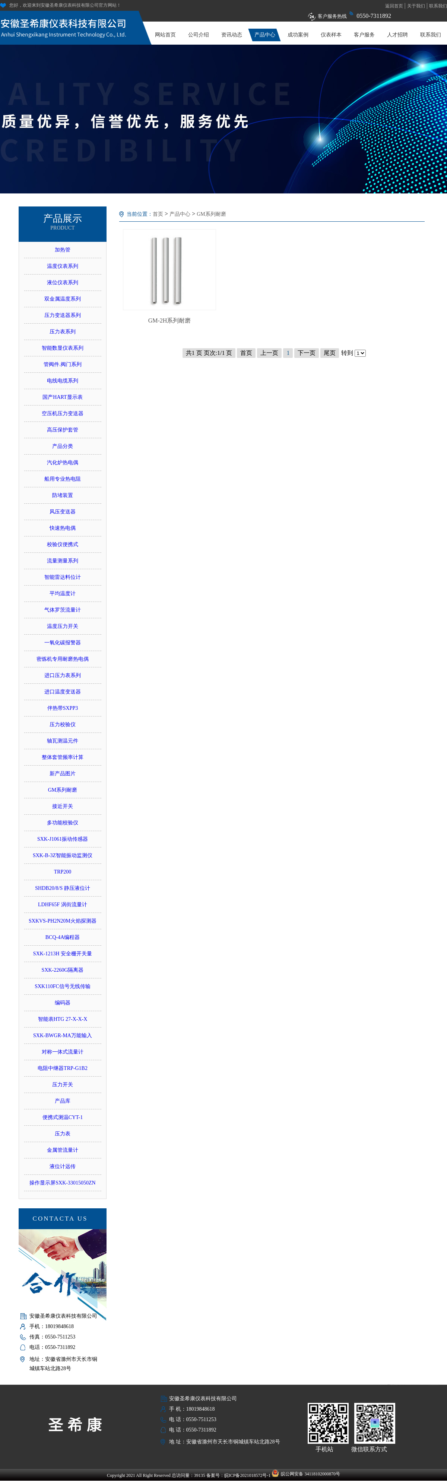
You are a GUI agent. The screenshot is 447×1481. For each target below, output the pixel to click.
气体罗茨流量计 (62, 610)
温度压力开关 (62, 626)
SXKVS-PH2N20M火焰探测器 (62, 921)
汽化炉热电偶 (62, 462)
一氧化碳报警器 (62, 642)
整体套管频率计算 (62, 757)
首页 (158, 214)
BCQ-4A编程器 (62, 937)
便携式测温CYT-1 (62, 1117)
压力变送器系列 (62, 315)
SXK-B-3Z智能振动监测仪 (62, 855)
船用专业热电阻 (62, 479)
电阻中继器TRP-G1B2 (63, 1068)
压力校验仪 (63, 724)
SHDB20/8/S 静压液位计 (62, 888)
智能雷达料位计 (62, 577)
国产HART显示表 (62, 397)
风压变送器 (63, 511)
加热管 (62, 250)
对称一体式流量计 (62, 1052)
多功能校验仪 (62, 823)
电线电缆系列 (62, 381)
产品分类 (62, 446)
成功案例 (298, 35)
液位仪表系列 (62, 282)
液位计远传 (63, 1166)
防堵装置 (62, 495)
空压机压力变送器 (62, 413)
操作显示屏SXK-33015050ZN (62, 1183)
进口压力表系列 (62, 675)
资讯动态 (231, 35)
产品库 (62, 1101)
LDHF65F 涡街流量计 (62, 904)
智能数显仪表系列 (62, 348)
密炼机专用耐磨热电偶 (63, 659)
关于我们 (416, 6)
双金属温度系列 (62, 299)
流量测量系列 (62, 561)
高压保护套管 (62, 430)
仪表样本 (331, 35)
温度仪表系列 (62, 266)
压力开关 (62, 1084)
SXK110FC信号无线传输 (63, 986)
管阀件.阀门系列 (63, 364)
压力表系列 (63, 331)
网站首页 (165, 35)
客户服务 (364, 35)
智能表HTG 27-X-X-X (63, 1019)
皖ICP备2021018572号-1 (247, 1475)
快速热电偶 (63, 528)
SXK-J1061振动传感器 (62, 839)
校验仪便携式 (62, 544)
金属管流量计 (62, 1150)
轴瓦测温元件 (62, 741)
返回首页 (394, 6)
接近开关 (62, 806)
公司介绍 (198, 35)
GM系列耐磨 (62, 790)
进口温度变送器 (62, 692)
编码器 (62, 1003)
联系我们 (438, 6)
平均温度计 (63, 593)
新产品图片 (63, 773)
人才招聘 (397, 35)
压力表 (62, 1134)
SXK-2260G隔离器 (63, 970)
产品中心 (264, 35)
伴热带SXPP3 (62, 708)
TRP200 (63, 872)
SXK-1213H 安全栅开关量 (62, 953)
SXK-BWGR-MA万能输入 (62, 1035)
